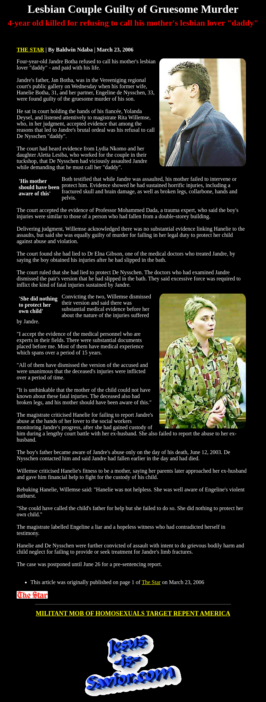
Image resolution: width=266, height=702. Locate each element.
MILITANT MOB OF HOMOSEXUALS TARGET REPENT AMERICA (133, 613)
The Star (151, 582)
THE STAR (30, 50)
